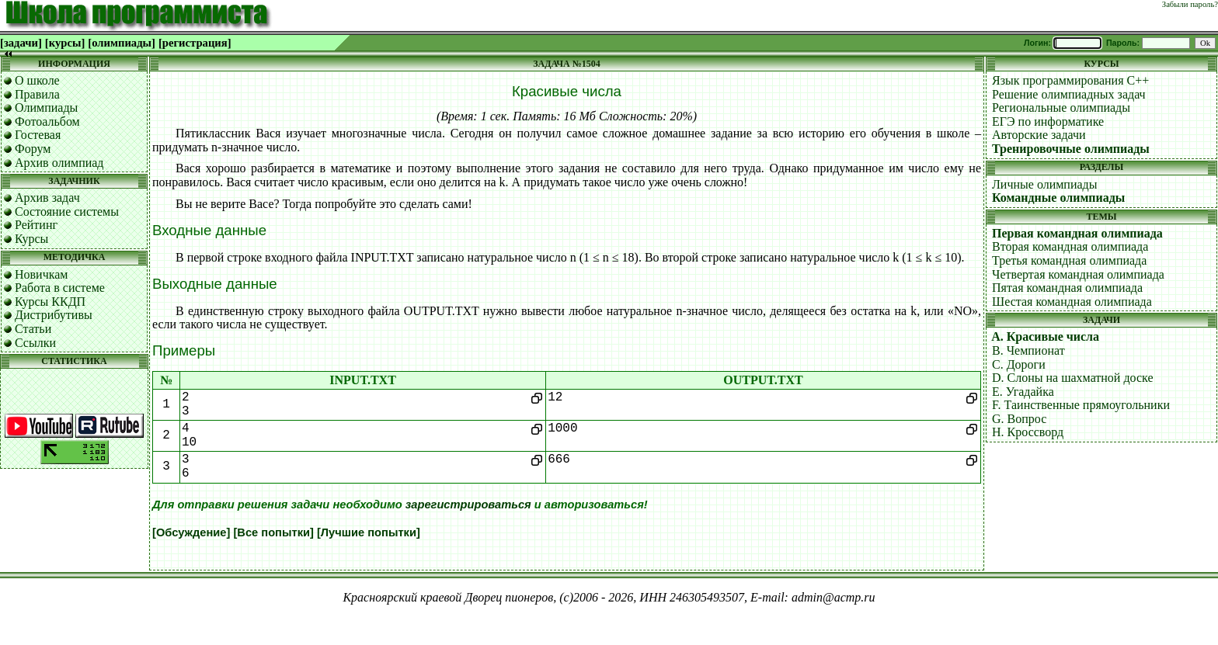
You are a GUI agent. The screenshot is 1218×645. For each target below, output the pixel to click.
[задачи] (21, 42)
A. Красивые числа (1045, 336)
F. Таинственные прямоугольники (1081, 404)
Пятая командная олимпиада (1067, 287)
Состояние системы (67, 211)
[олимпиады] (121, 42)
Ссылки (35, 342)
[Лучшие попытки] (368, 532)
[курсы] (65, 42)
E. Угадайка (1023, 391)
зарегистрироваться (468, 504)
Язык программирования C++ (1070, 80)
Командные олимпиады (1058, 197)
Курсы (31, 238)
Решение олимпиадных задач (1069, 94)
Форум (32, 148)
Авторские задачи (1039, 134)
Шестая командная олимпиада (1072, 301)
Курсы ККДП (50, 301)
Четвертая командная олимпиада (1078, 274)
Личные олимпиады (1044, 184)
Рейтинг (36, 224)
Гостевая (38, 134)
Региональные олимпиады (1061, 107)
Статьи (33, 328)
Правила (37, 94)
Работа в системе (60, 287)
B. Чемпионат (1028, 350)
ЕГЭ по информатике (1048, 121)
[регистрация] (194, 42)
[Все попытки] (273, 532)
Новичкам (41, 274)
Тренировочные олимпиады (1071, 148)
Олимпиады (46, 107)
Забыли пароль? (1190, 4)
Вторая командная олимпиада (1070, 246)
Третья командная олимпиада (1069, 260)
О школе (37, 80)
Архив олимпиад (59, 162)
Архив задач (47, 197)
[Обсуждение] (191, 532)
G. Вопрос (1019, 418)
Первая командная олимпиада (1077, 233)
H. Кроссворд (1027, 432)
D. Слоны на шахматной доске (1073, 377)
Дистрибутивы (53, 314)
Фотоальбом (47, 121)
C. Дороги (1019, 364)
